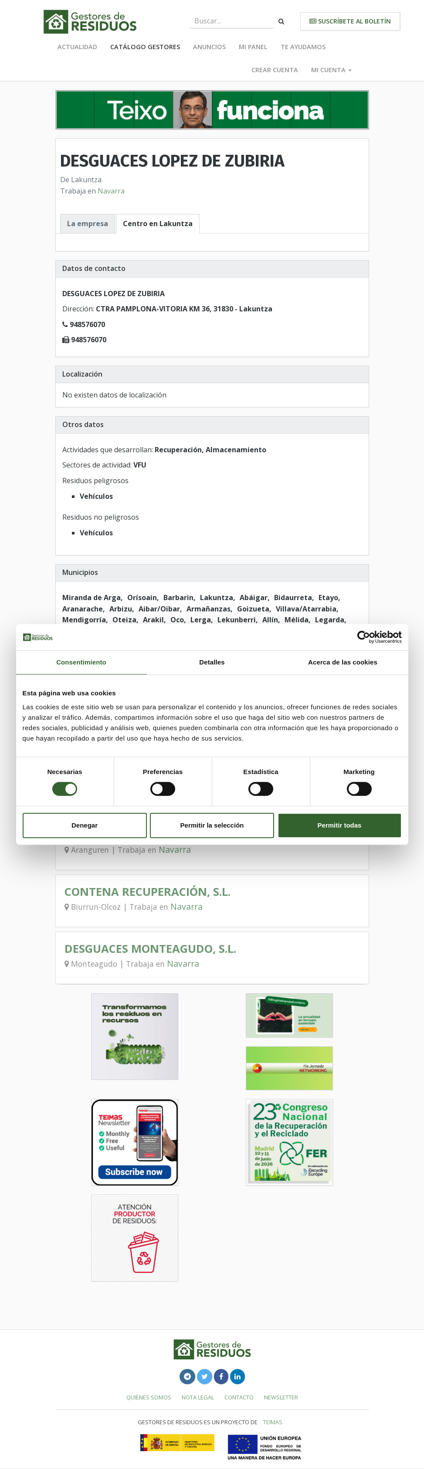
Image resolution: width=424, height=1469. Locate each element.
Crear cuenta (274, 70)
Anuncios (209, 47)
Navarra (111, 191)
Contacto (239, 1397)
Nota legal (198, 1397)
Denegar (84, 825)
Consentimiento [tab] (81, 662)
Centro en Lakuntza (158, 223)
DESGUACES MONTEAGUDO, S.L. (150, 948)
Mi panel (253, 47)
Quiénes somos (148, 1397)
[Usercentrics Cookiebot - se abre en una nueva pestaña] (364, 637)
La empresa (87, 223)
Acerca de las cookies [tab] (342, 662)
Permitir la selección (212, 825)
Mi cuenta (331, 70)
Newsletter (281, 1397)
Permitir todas (340, 825)
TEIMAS (272, 1422)
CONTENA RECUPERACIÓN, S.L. (147, 891)
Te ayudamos (303, 47)
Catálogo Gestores (145, 47)
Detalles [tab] (211, 662)
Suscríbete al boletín (350, 21)
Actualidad (77, 47)
